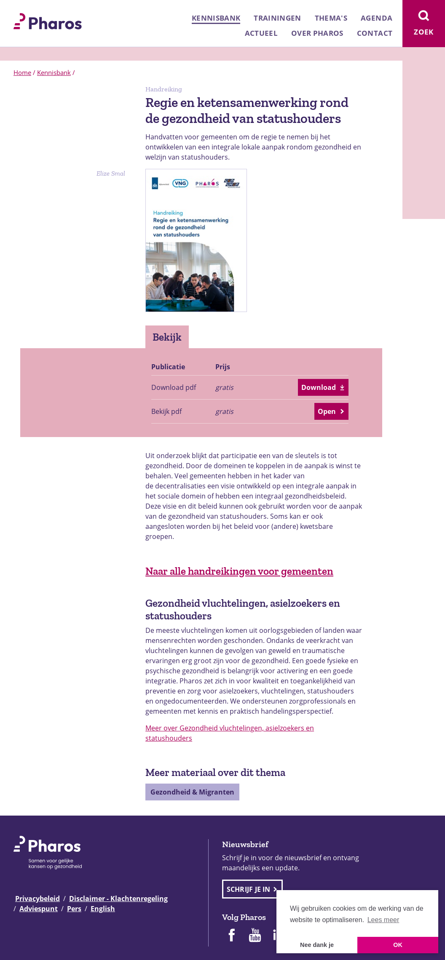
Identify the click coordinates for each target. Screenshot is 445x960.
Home (22, 72)
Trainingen (277, 18)
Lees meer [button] (383, 919)
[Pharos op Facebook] (231, 936)
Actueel (261, 33)
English (103, 908)
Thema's (331, 18)
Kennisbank (216, 18)
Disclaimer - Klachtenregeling (118, 898)
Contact (374, 33)
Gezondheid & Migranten (192, 792)
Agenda (376, 18)
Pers (74, 908)
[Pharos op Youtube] (255, 936)
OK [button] (397, 944)
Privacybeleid (37, 898)
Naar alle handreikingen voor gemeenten (239, 571)
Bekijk (167, 337)
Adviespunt (38, 908)
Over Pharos (317, 33)
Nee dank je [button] (317, 944)
